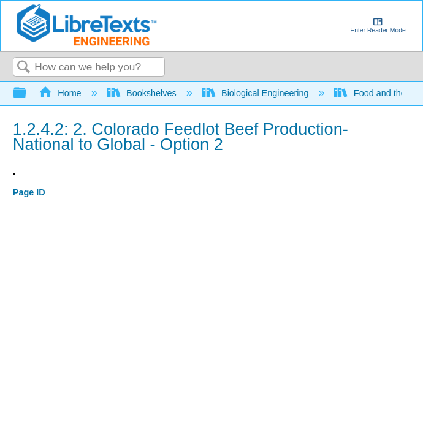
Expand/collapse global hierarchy (27, 93)
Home (61, 93)
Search (24, 67)
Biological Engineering (256, 93)
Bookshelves (143, 93)
